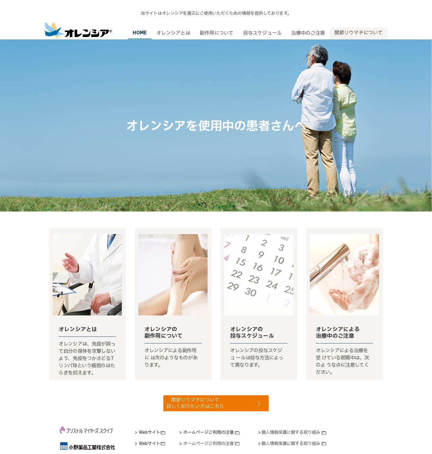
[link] (150, 421)
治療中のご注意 (308, 21)
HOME (140, 20)
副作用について (216, 21)
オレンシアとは (173, 21)
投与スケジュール (262, 21)
